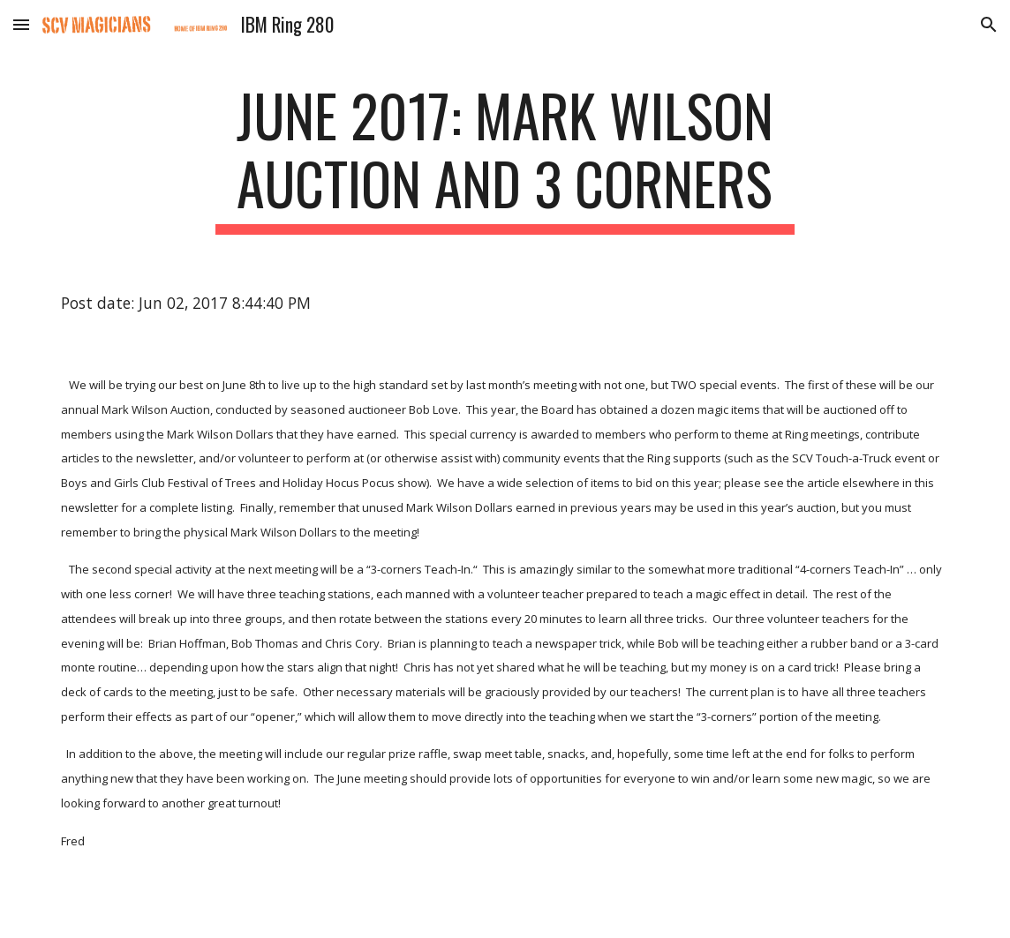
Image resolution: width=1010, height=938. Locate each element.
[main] (505, 158)
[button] (21, 24)
